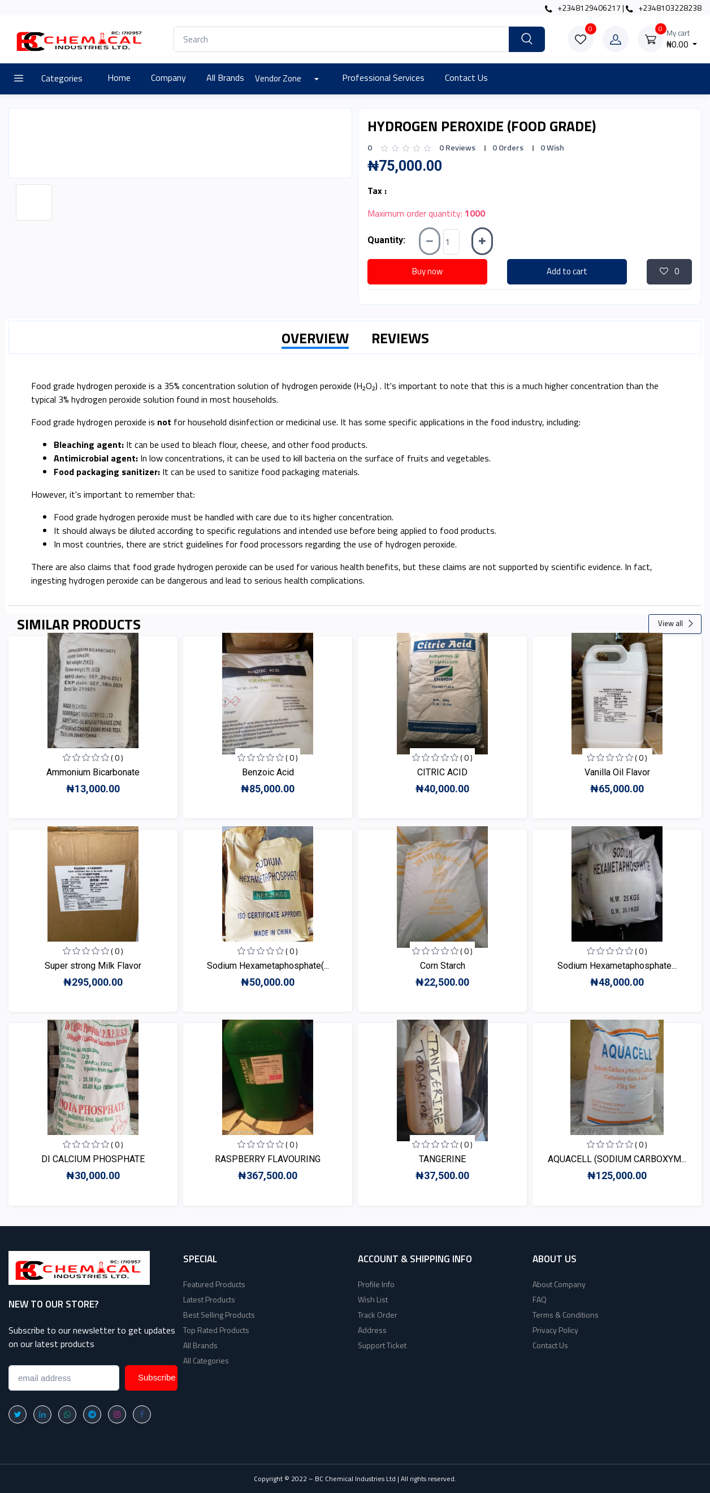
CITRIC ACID (442, 772)
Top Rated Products (216, 1330)
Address (372, 1330)
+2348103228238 (664, 8)
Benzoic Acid (268, 772)
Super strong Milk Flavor (93, 965)
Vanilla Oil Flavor (617, 772)
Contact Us (466, 77)
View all (676, 623)
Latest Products (209, 1299)
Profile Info (376, 1284)
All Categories (206, 1360)
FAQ (539, 1299)
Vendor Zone (279, 78)
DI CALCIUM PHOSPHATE (93, 1159)
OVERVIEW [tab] (315, 338)
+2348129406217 (583, 8)
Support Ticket (382, 1345)
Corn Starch (442, 965)
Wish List (373, 1299)
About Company (559, 1284)
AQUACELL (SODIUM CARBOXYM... (617, 1159)
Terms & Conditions (565, 1315)
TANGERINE (442, 1159)
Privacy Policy (555, 1330)
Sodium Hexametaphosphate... (617, 965)
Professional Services (383, 77)
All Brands (225, 77)
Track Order (377, 1315)
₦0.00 (682, 39)
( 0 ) (117, 757)
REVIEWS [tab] (400, 338)
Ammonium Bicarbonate (93, 772)
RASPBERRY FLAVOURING (268, 1159)
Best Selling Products (219, 1315)
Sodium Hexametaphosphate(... (268, 965)
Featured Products (214, 1284)
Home (119, 77)
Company (168, 77)
